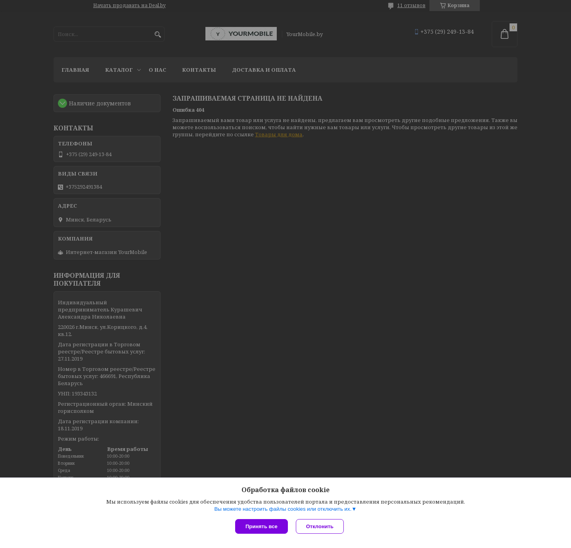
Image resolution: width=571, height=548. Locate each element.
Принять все (261, 526)
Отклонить (319, 526)
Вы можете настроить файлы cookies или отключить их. (282, 509)
